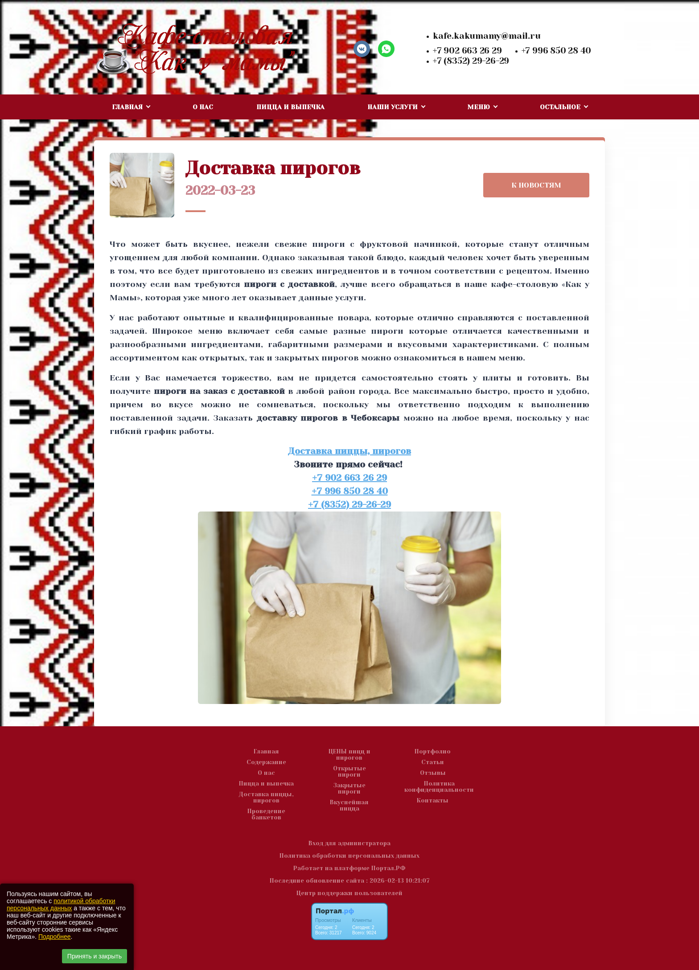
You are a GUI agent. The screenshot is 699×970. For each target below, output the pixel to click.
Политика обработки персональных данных (349, 855)
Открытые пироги (349, 771)
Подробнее (54, 936)
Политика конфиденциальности (439, 787)
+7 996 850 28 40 (557, 51)
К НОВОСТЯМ (536, 185)
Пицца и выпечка (290, 107)
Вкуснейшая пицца (349, 805)
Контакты (432, 801)
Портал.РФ (388, 868)
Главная (266, 752)
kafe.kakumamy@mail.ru (487, 36)
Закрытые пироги (349, 788)
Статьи (432, 762)
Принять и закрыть (94, 956)
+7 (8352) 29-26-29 (471, 61)
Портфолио (433, 752)
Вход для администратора (349, 843)
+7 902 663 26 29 (467, 51)
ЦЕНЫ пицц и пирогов (349, 755)
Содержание (266, 762)
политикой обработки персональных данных (61, 904)
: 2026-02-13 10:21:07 (398, 880)
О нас (203, 107)
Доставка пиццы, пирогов (349, 451)
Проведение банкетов (266, 814)
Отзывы (433, 773)
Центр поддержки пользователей (349, 893)
